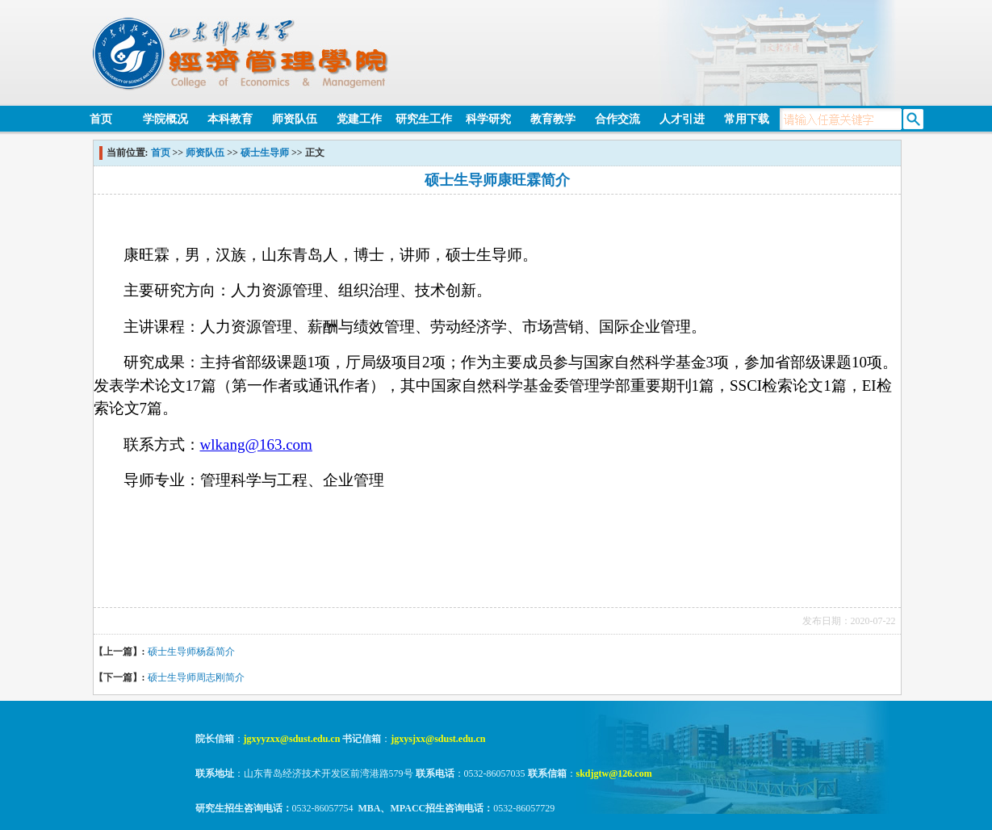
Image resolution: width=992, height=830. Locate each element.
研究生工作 (424, 119)
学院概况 (165, 119)
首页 (101, 119)
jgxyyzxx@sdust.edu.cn (292, 738)
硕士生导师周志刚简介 (196, 677)
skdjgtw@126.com (614, 773)
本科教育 (230, 119)
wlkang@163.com (256, 444)
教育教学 (553, 119)
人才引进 (682, 119)
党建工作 (359, 119)
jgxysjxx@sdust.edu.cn (438, 738)
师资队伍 (294, 119)
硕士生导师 (265, 152)
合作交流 (617, 119)
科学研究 (488, 119)
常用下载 (746, 119)
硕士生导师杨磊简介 (191, 651)
